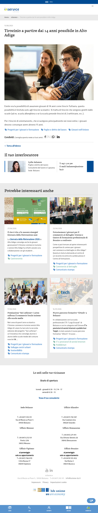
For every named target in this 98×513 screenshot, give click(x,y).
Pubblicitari (59, 344)
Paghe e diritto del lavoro (54, 129)
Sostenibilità (15, 350)
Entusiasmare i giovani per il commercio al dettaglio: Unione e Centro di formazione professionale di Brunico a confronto (70, 236)
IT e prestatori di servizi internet (69, 341)
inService (14, 17)
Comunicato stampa (63, 269)
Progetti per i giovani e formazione (22, 129)
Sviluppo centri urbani (19, 347)
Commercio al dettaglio (65, 266)
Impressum (36, 482)
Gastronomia (15, 258)
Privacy (45, 482)
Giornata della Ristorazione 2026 (25, 239)
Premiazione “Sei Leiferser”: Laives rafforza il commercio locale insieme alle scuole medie (24, 316)
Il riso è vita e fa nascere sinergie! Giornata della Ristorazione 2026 (23, 233)
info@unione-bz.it (73, 478)
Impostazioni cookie (58, 482)
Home (6, 17)
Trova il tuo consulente (49, 398)
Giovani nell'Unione (79, 129)
